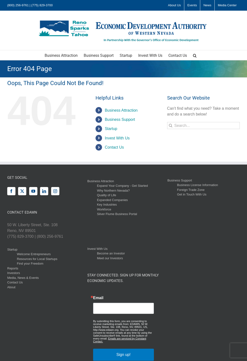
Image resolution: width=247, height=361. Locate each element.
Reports (12, 268)
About (11, 287)
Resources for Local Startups (37, 259)
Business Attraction (121, 110)
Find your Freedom (30, 263)
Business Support (120, 119)
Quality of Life (106, 195)
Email (98, 298)
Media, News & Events (23, 278)
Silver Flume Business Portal (117, 214)
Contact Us (114, 147)
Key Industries (107, 204)
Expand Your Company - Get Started (122, 186)
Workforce (104, 209)
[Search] (170, 125)
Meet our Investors (110, 258)
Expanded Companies (112, 200)
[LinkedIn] (44, 191)
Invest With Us (117, 138)
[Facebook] (11, 191)
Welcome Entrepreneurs (34, 254)
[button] (195, 55)
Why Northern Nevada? (113, 190)
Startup (111, 129)
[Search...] (203, 125)
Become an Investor (111, 253)
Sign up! (124, 355)
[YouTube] (33, 191)
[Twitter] (22, 191)
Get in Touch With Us (191, 194)
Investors (13, 273)
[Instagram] (55, 191)
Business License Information (197, 185)
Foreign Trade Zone (191, 190)
